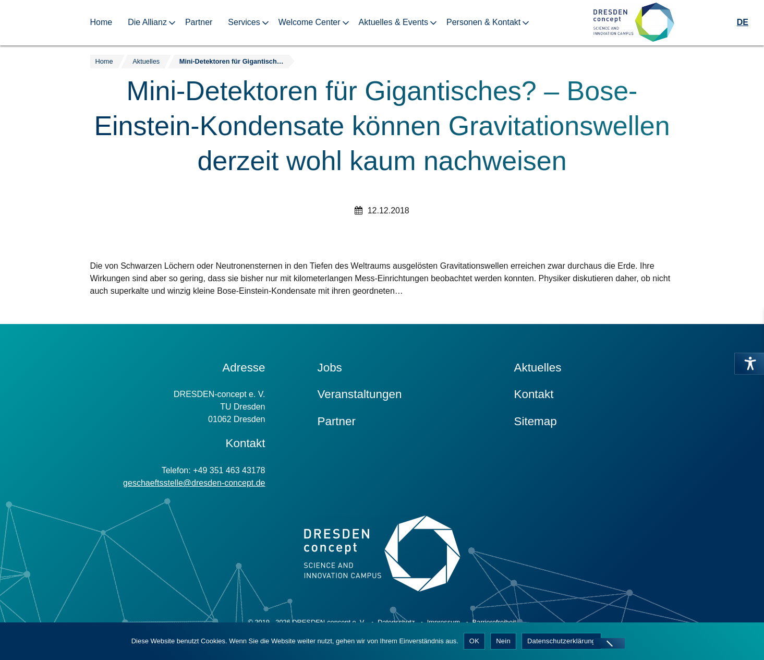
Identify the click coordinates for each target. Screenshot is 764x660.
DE (742, 22)
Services (244, 22)
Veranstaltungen (360, 394)
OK (474, 641)
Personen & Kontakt (483, 22)
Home (101, 22)
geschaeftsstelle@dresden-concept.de (194, 482)
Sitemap (535, 421)
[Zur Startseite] (633, 22)
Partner (198, 22)
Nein (503, 641)
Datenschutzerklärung (561, 641)
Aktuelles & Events (393, 22)
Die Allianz (147, 22)
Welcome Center (309, 22)
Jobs (330, 367)
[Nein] (609, 643)
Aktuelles (538, 367)
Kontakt (534, 394)
